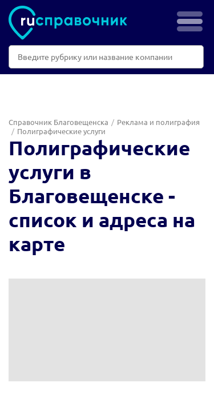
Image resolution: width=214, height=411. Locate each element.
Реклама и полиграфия (158, 122)
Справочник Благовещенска (58, 122)
